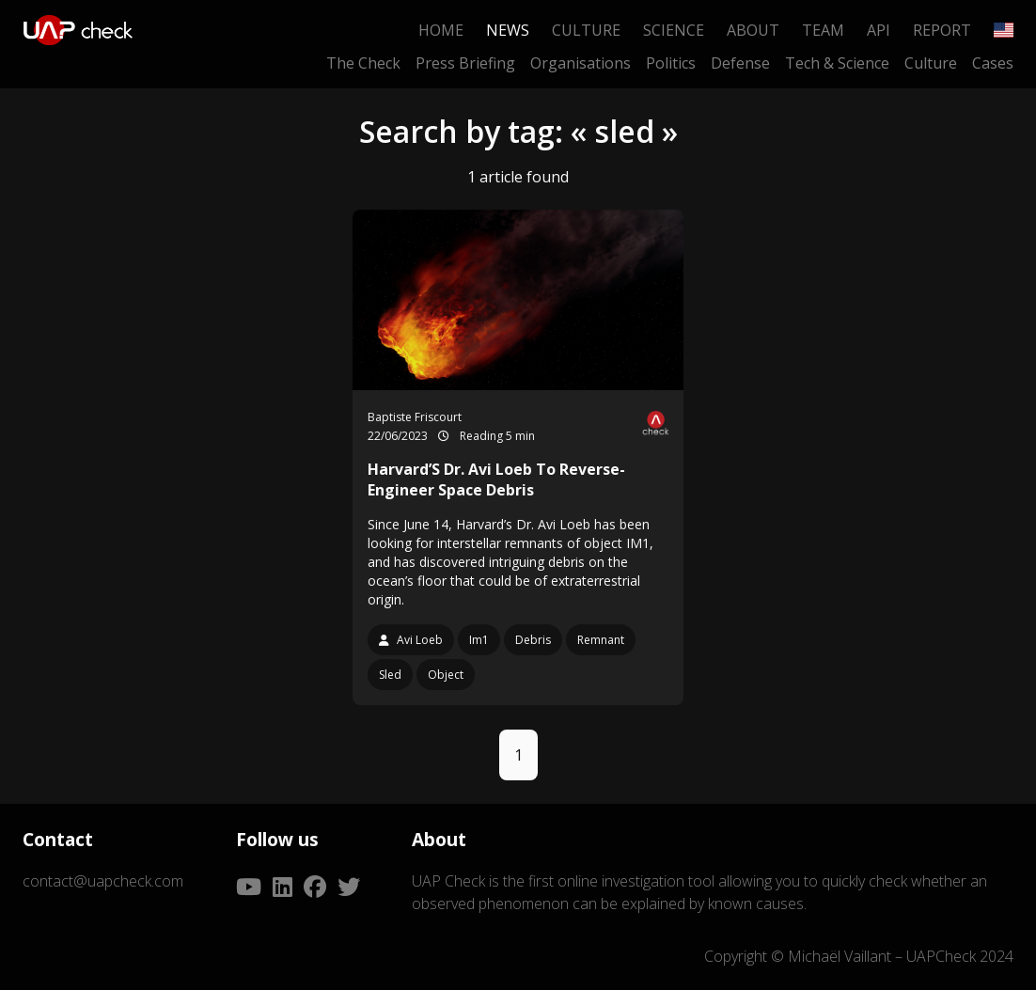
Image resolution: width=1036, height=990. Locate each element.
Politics (671, 63)
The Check (363, 63)
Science (673, 30)
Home (440, 30)
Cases (992, 63)
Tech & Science (837, 63)
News (507, 30)
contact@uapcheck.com (103, 881)
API (878, 30)
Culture (586, 30)
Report (942, 30)
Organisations (580, 63)
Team (823, 30)
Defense (740, 63)
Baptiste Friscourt (415, 417)
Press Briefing (465, 63)
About (753, 30)
